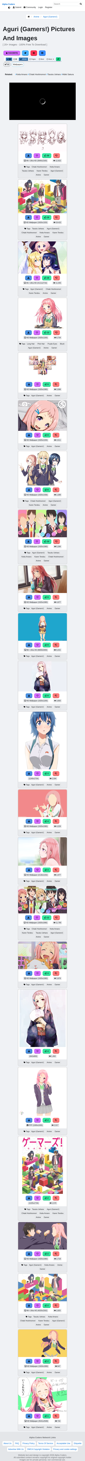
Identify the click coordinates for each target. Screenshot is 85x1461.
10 (46, 541)
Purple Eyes (52, 344)
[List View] (15, 59)
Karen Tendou (42, 171)
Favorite (12, 53)
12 (46, 918)
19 (46, 217)
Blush (62, 344)
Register (48, 7)
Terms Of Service (45, 1443)
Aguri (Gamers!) (50, 17)
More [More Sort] (50, 59)
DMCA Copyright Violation (38, 1449)
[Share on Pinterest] (34, 53)
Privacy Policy (28, 1443)
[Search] (81, 4)
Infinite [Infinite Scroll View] (23, 59)
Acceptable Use (63, 1443)
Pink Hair (41, 344)
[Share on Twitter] (25, 53)
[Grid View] (9, 59)
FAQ (17, 1443)
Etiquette (77, 1443)
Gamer (46, 175)
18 (46, 278)
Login (40, 7)
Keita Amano (21, 74)
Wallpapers (18, 64)
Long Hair (31, 344)
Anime (36, 17)
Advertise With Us (16, 1449)
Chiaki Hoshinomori (37, 74)
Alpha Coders (8, 4)
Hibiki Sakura (67, 74)
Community (30, 7)
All (7, 64)
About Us (8, 1443)
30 (46, 156)
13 (46, 332)
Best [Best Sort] (41, 59)
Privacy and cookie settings (65, 1449)
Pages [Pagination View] (32, 59)
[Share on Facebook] (42, 53)
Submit (17, 7)
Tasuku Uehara (53, 74)
